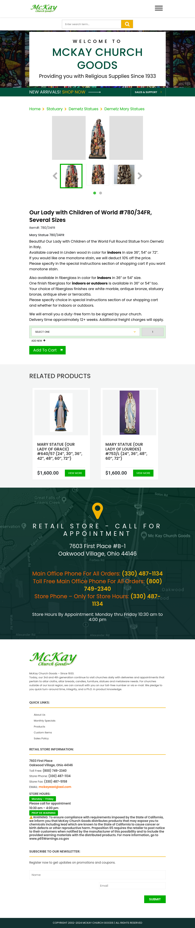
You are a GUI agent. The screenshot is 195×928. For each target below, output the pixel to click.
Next (140, 176)
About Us (39, 715)
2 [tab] (100, 193)
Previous (55, 176)
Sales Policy (41, 738)
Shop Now (81, 92)
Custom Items (43, 732)
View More (75, 473)
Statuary (54, 109)
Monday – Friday (43, 799)
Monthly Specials (44, 721)
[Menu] (159, 9)
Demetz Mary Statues (124, 109)
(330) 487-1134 (142, 574)
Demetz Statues (83, 109)
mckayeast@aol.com (55, 787)
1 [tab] (95, 193)
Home (35, 109)
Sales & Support (146, 92)
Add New (36, 340)
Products (39, 726)
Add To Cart (45, 350)
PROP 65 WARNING (44, 813)
